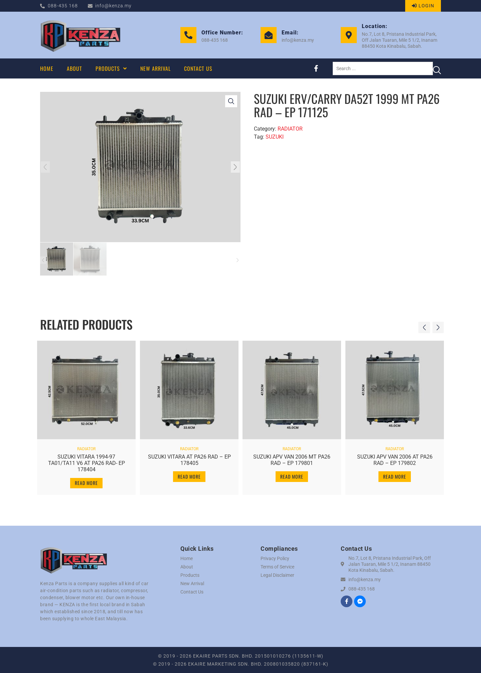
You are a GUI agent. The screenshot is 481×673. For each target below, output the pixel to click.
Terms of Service (277, 566)
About (186, 566)
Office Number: (222, 32)
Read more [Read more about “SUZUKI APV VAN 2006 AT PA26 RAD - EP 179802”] (394, 473)
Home (186, 558)
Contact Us (191, 592)
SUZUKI (275, 137)
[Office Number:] (188, 35)
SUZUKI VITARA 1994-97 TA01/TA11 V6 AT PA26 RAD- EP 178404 (86, 460)
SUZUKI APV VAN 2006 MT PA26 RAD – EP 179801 (291, 457)
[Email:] (269, 35)
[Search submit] (437, 68)
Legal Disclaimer (277, 575)
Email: (290, 32)
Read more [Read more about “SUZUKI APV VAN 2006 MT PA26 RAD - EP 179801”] (291, 473)
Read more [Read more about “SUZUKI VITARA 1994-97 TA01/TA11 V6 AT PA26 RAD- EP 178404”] (86, 480)
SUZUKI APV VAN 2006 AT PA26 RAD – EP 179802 (394, 457)
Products (189, 575)
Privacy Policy (275, 558)
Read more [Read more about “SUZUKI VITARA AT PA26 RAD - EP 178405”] (189, 473)
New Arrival (192, 583)
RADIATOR (290, 129)
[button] (47, 167)
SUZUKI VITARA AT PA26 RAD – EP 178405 (189, 457)
